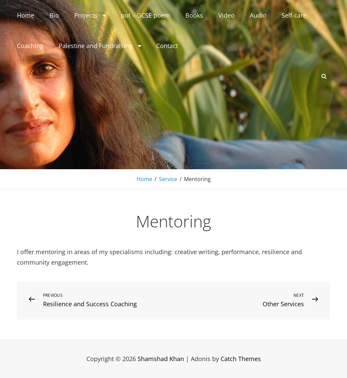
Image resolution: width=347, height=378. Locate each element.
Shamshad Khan (161, 359)
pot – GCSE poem (145, 15)
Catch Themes (241, 359)
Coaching (30, 46)
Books (194, 15)
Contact (167, 46)
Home (25, 15)
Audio (258, 15)
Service (168, 179)
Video (226, 15)
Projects (90, 15)
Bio (54, 15)
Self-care (294, 15)
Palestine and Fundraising (101, 46)
